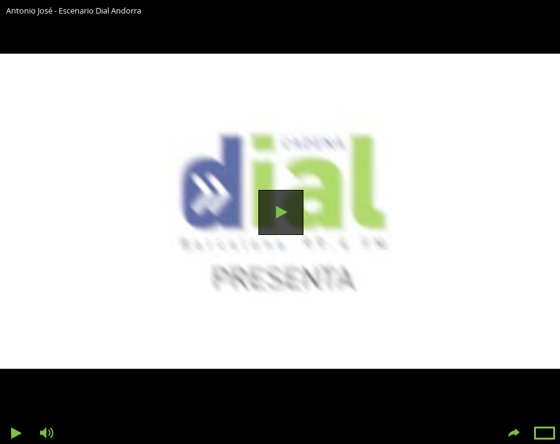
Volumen (46, 433)
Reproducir (280, 212)
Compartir (513, 433)
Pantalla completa (544, 433)
